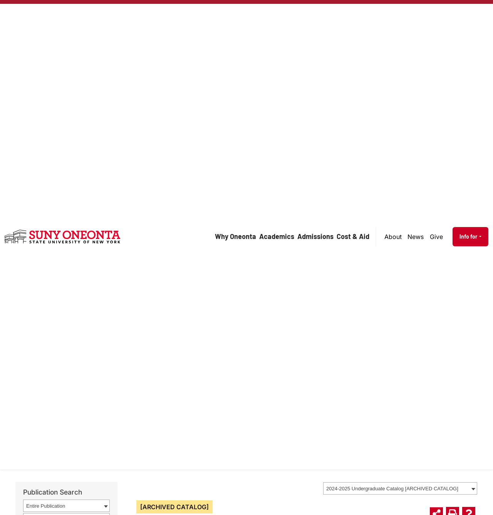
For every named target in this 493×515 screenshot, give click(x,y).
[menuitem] (393, 236)
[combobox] (400, 488)
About (393, 237)
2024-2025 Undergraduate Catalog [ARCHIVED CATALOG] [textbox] (392, 488)
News (415, 237)
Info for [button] (468, 236)
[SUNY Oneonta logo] (62, 236)
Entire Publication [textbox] (45, 506)
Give (436, 237)
